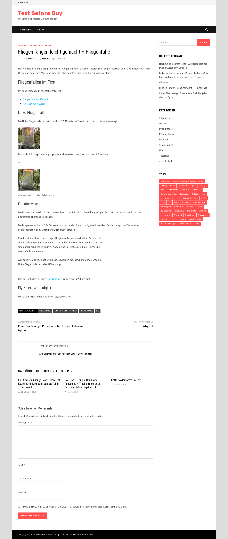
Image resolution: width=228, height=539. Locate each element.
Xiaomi (196, 223)
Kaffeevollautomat (190, 198)
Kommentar (25, 422)
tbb (36, 45)
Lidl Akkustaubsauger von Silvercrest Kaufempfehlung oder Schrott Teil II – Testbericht (39, 383)
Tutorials (164, 155)
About (40, 29)
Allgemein (164, 118)
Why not (163, 82)
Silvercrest (178, 215)
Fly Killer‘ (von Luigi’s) (34, 103)
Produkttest (25, 45)
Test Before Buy (40, 13)
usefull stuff (46, 45)
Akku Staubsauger (180, 181)
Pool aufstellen (199, 202)
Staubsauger (166, 145)
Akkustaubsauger (196, 181)
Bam (91, 534)
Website (22, 492)
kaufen (203, 198)
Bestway (164, 185)
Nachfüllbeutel (55, 279)
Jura (178, 198)
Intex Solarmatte (167, 198)
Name (21, 465)
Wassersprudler (195, 219)
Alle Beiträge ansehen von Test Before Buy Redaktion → (67, 353)
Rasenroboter (166, 134)
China (172, 185)
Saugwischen (166, 215)
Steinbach (165, 219)
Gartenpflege (166, 194)
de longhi (202, 185)
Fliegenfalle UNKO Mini (35, 99)
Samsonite (191, 211)
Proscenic (190, 206)
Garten (162, 123)
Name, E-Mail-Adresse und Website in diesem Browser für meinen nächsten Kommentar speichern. (75, 506)
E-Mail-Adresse (27, 478)
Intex (203, 194)
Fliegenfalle (45, 310)
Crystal (193, 185)
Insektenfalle (86, 310)
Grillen (73, 310)
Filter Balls (185, 190)
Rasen (199, 206)
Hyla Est (195, 194)
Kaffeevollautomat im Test (126, 380)
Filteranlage (173, 190)
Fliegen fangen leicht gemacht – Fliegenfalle (183, 87)
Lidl (169, 202)
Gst (175, 194)
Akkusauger (165, 181)
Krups (163, 202)
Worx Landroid (185, 223)
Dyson (163, 190)
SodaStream (190, 215)
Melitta (176, 202)
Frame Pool (196, 190)
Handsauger (184, 194)
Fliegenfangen (60, 310)
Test (173, 219)
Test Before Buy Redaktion (38, 58)
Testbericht (182, 219)
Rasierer (163, 139)
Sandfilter (202, 211)
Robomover (179, 211)
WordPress (79, 534)
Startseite (26, 29)
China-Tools (182, 185)
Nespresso (186, 202)
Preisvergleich (166, 206)
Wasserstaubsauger (168, 223)
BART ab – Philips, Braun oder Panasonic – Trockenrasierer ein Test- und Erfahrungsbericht (83, 383)
